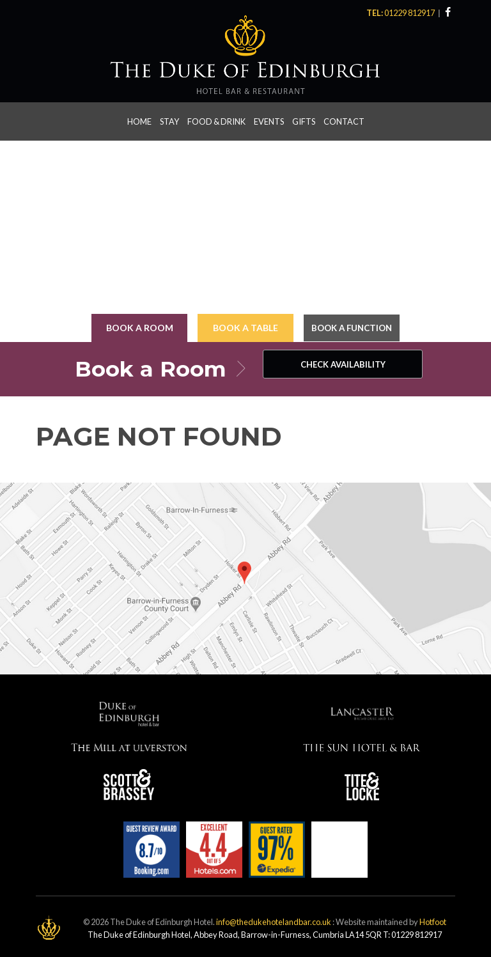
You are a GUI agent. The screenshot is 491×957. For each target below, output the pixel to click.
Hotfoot (432, 919)
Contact (343, 119)
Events (269, 119)
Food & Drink (216, 119)
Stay (169, 119)
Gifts (303, 119)
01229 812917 (410, 13)
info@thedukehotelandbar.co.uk (273, 919)
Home (139, 119)
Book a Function (352, 325)
